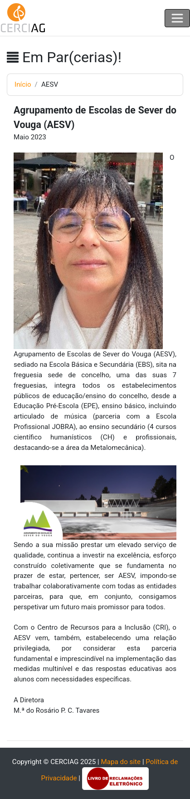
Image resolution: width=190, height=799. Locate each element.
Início (23, 84)
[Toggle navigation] (177, 18)
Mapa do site (121, 762)
